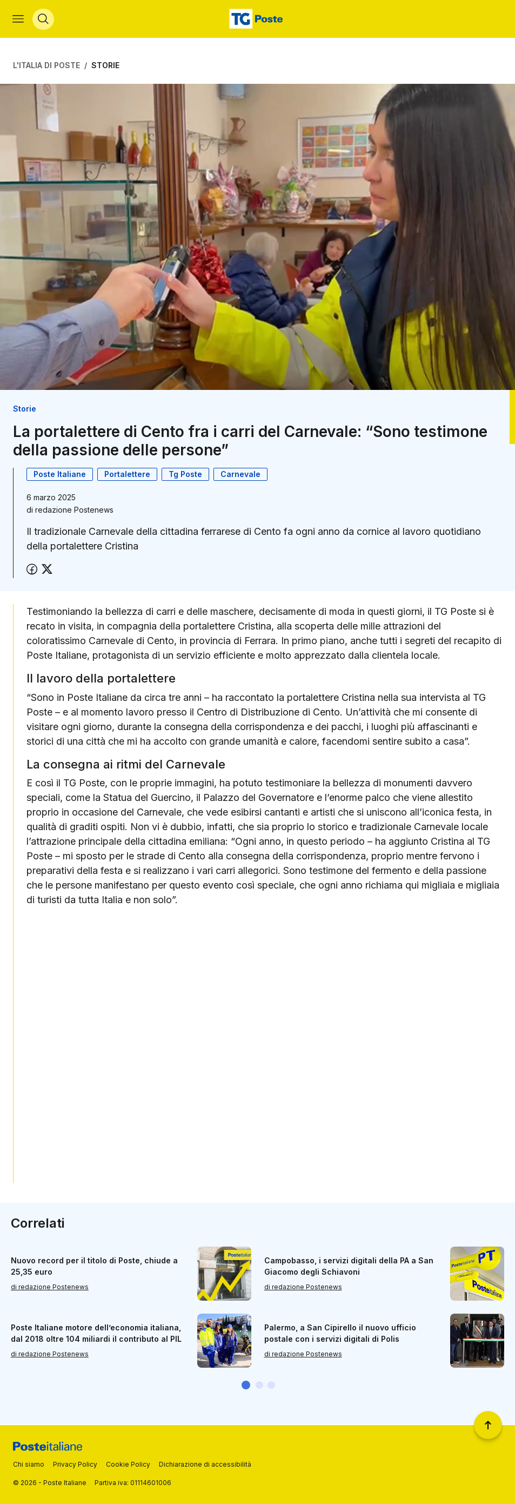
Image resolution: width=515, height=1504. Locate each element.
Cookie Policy (128, 1464)
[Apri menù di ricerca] (44, 19)
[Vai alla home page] (257, 19)
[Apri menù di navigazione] (18, 19)
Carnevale (240, 475)
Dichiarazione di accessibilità (205, 1464)
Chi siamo (28, 1464)
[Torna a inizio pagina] (488, 1425)
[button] (246, 1386)
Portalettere (127, 475)
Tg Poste (185, 475)
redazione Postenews (74, 510)
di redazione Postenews (50, 1288)
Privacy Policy (75, 1464)
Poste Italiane (60, 475)
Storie (105, 66)
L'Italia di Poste (46, 66)
